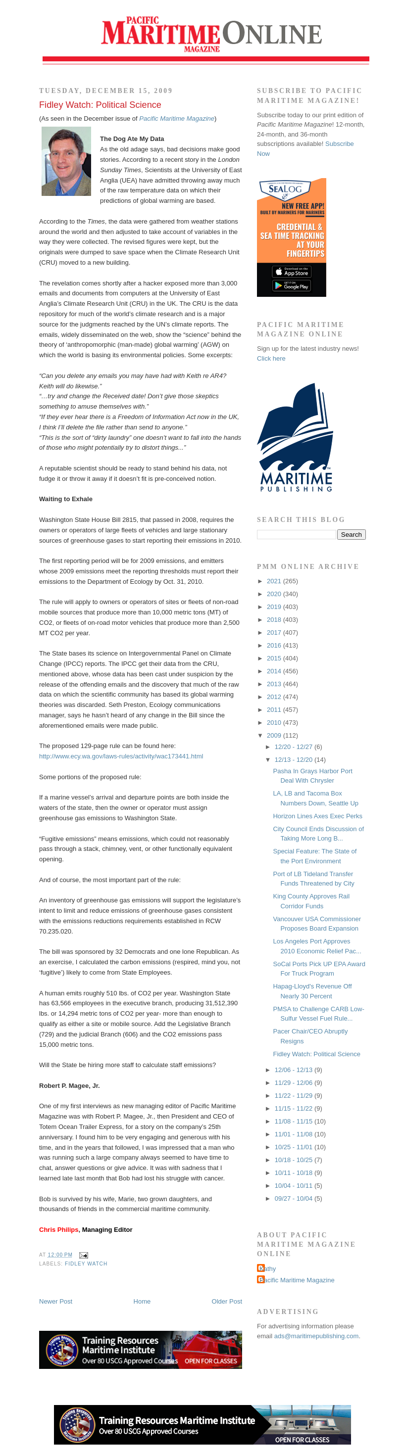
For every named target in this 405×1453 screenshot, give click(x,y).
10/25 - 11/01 (294, 1147)
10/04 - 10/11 (294, 1185)
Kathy (267, 1268)
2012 (275, 697)
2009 (275, 735)
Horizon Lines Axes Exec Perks (317, 816)
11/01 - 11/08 (294, 1134)
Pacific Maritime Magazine (297, 1280)
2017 (275, 632)
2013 (275, 684)
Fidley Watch (86, 1263)
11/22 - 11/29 (294, 1095)
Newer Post (55, 1301)
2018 (275, 619)
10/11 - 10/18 (294, 1172)
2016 (275, 645)
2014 (275, 671)
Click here (271, 358)
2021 (275, 581)
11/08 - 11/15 (294, 1121)
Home (142, 1301)
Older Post (227, 1301)
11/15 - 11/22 (294, 1108)
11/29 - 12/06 (294, 1082)
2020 (275, 594)
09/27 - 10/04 (294, 1198)
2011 (275, 709)
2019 (275, 606)
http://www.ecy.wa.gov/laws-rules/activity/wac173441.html (121, 756)
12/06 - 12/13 (294, 1070)
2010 (275, 722)
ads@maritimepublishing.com (316, 1336)
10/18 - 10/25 (294, 1160)
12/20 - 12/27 (294, 746)
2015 (275, 658)
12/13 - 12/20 (294, 759)
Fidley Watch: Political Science (100, 105)
